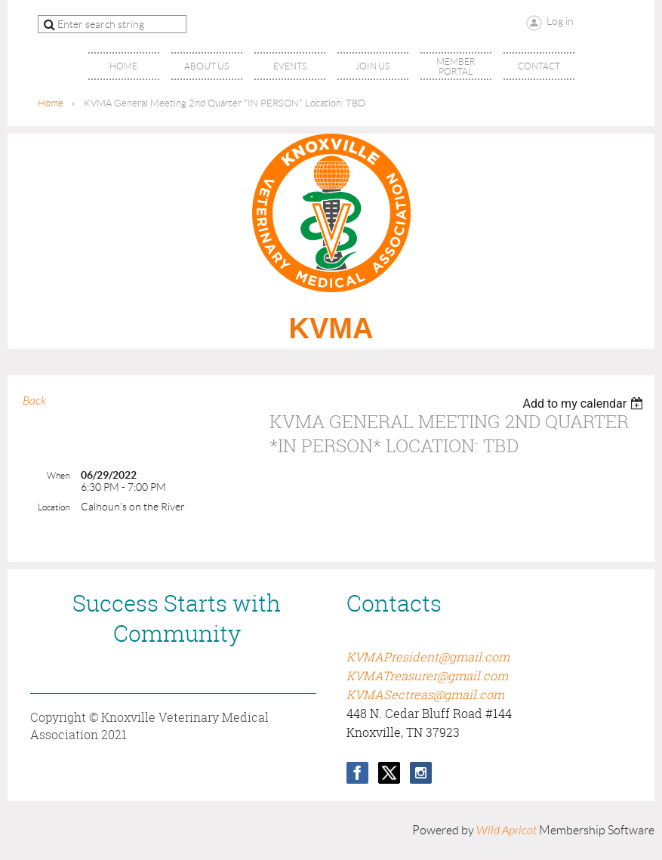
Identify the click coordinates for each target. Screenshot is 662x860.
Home (50, 103)
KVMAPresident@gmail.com (428, 657)
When (58, 475)
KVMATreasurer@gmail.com (427, 675)
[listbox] (584, 403)
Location (53, 507)
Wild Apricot (506, 830)
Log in (560, 21)
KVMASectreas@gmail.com (425, 694)
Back (34, 401)
